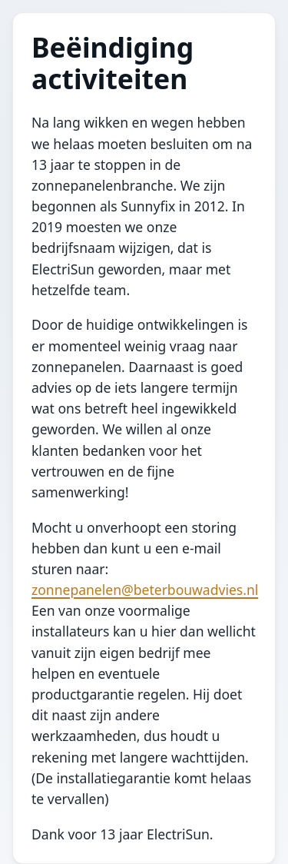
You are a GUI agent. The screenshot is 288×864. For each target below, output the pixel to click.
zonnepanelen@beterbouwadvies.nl (144, 589)
